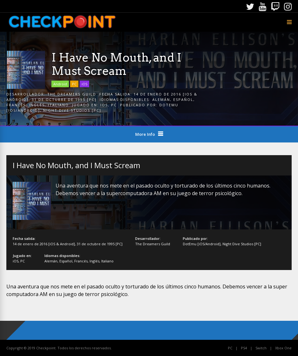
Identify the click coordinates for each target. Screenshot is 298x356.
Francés (16, 104)
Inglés (37, 104)
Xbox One (283, 348)
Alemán (161, 99)
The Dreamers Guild (71, 94)
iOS (84, 84)
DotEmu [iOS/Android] (202, 243)
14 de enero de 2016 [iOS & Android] (44, 243)
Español (183, 99)
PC (74, 84)
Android (60, 84)
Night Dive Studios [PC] (72, 110)
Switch (261, 348)
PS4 (244, 348)
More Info (145, 134)
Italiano (58, 104)
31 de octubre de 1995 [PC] (64, 99)
